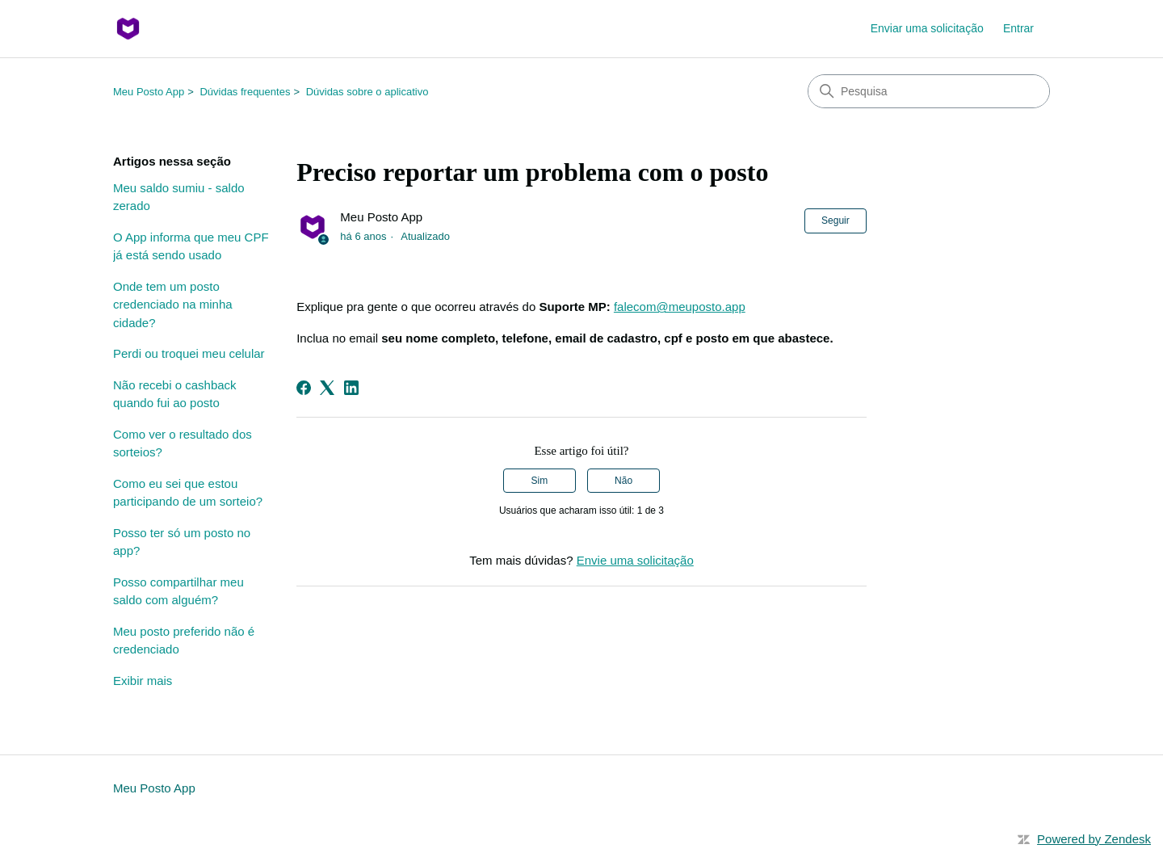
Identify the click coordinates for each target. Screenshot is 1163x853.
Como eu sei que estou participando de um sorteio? (187, 493)
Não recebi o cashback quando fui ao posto (175, 394)
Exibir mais (142, 680)
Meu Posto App (148, 92)
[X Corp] (327, 387)
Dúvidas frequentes (244, 92)
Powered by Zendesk (1094, 839)
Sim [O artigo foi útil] (539, 480)
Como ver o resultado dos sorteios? (182, 443)
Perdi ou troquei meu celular (189, 353)
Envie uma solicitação (635, 560)
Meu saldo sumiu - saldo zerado (179, 197)
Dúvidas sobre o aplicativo (367, 92)
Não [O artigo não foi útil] (623, 480)
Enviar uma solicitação (927, 28)
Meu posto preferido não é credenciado (183, 640)
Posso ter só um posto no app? (181, 542)
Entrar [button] (1018, 28)
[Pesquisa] (928, 91)
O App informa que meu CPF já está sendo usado (191, 246)
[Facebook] (303, 387)
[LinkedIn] (351, 387)
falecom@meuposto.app (679, 306)
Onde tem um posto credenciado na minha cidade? (173, 304)
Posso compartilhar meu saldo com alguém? (178, 591)
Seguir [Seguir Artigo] (835, 220)
